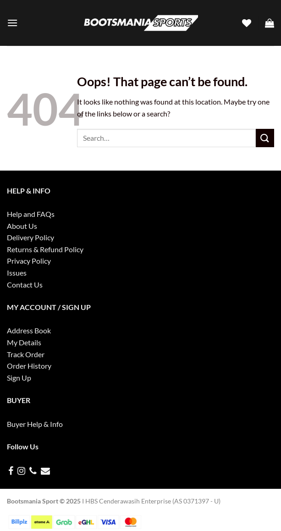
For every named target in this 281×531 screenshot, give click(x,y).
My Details (24, 342)
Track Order (25, 354)
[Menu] (12, 22)
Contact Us (25, 284)
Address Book (29, 330)
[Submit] (265, 138)
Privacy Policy (29, 260)
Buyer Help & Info (35, 424)
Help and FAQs (31, 214)
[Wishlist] (246, 23)
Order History (29, 365)
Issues (17, 272)
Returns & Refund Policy (45, 249)
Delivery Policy (30, 237)
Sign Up (19, 377)
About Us (22, 225)
